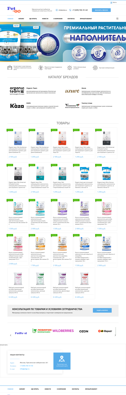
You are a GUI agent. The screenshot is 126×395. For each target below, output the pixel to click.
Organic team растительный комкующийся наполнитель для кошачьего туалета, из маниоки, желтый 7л (84, 184)
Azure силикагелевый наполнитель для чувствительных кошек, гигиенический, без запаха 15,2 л (39, 221)
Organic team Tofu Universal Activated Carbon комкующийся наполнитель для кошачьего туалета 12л (106, 149)
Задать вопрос (102, 310)
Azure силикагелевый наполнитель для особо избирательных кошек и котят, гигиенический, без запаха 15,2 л (83, 221)
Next (119, 42)
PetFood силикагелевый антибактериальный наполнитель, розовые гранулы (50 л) (16, 290)
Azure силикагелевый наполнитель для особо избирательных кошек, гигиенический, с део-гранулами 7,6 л (104, 221)
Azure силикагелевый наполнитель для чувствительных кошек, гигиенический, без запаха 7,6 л (18, 221)
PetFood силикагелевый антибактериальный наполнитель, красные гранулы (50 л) (82, 290)
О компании (58, 18)
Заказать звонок (101, 10)
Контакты (71, 18)
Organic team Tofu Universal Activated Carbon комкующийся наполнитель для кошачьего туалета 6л (17, 184)
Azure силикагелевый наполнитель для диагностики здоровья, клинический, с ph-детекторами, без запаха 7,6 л (39, 257)
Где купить (33, 18)
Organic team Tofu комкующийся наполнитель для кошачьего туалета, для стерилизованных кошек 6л (61, 184)
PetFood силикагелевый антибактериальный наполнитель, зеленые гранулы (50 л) (38, 290)
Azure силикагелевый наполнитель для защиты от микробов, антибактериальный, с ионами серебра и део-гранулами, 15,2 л (106, 257)
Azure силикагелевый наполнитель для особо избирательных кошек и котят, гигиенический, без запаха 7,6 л (61, 221)
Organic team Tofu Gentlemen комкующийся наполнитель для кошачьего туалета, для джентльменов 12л (18, 149)
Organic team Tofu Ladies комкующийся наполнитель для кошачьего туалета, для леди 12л (61, 149)
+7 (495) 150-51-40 (80, 10)
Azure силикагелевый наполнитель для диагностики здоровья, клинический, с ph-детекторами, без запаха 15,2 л (62, 257)
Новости (45, 18)
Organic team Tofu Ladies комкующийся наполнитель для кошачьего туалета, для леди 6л (84, 149)
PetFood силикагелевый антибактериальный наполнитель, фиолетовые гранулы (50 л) (61, 290)
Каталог (21, 18)
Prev (7, 42)
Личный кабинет (86, 18)
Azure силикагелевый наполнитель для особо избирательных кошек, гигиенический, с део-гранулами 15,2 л (16, 256)
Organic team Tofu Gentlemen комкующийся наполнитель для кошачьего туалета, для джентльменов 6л (40, 149)
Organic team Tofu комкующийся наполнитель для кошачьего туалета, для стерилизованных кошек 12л (40, 184)
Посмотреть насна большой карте (62, 365)
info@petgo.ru (63, 10)
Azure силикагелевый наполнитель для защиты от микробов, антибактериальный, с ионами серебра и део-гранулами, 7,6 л (84, 257)
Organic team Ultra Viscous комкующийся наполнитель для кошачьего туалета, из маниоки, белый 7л (106, 184)
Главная (10, 18)
